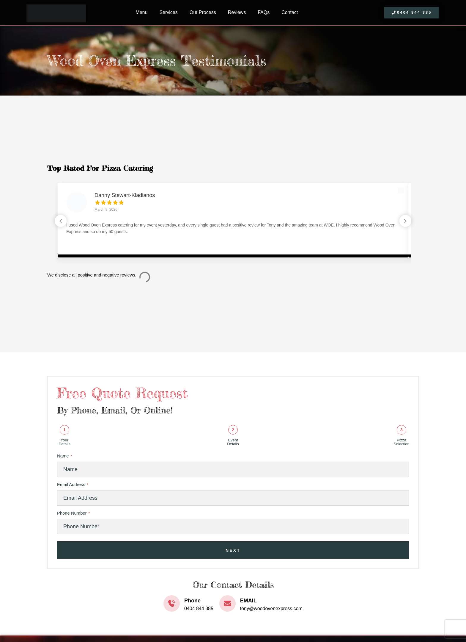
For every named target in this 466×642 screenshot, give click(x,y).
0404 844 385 (198, 608)
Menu (141, 12)
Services (168, 12)
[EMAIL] (227, 603)
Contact (289, 12)
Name (64, 456)
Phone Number (73, 513)
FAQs (264, 12)
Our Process (203, 12)
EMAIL (248, 601)
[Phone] (171, 603)
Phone (192, 601)
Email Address (72, 485)
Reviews (237, 12)
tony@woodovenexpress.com (271, 608)
